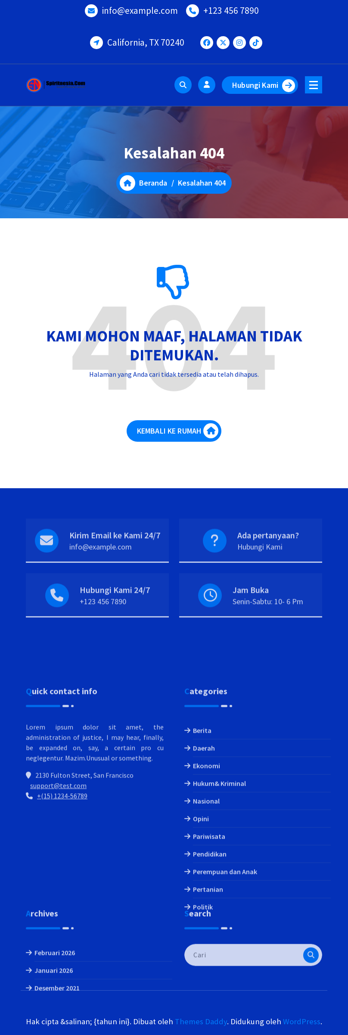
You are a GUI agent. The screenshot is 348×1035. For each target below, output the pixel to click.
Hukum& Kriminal (219, 857)
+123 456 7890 (231, 8)
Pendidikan (210, 927)
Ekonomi (206, 839)
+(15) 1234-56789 (62, 869)
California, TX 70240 (145, 40)
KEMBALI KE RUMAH (178, 436)
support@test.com (58, 859)
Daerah (204, 822)
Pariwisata (209, 910)
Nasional (206, 875)
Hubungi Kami (263, 85)
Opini (201, 892)
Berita (202, 804)
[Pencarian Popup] (183, 84)
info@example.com (140, 8)
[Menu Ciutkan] (313, 84)
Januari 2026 (53, 999)
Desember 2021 (57, 1016)
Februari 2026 (54, 981)
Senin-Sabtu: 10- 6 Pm (268, 616)
